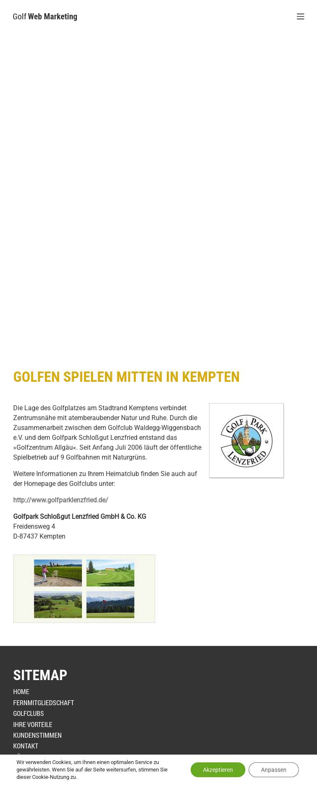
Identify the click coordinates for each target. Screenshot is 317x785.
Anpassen (274, 769)
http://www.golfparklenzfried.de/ (60, 500)
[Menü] (300, 16)
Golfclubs (28, 713)
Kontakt (25, 745)
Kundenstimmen (37, 735)
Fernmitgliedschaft (43, 702)
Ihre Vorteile (32, 724)
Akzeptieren (218, 769)
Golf (45, 16)
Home (21, 691)
